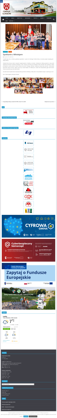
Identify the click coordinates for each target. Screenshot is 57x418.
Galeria (42, 18)
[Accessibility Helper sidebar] (1, 1)
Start (6, 18)
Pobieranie (49, 18)
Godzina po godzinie (6, 340)
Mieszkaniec (27, 18)
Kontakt (11, 20)
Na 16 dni (4, 341)
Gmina (12, 18)
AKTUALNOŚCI (5, 51)
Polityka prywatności (6, 404)
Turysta (35, 18)
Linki (6, 20)
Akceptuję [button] (26, 416)
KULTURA (10, 51)
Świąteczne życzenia (50, 101)
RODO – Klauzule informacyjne (8, 406)
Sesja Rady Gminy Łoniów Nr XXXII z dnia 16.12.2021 (14, 101)
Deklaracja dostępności (6, 409)
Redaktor (12, 56)
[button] (8, 18)
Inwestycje (19, 18)
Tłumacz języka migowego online (8, 402)
